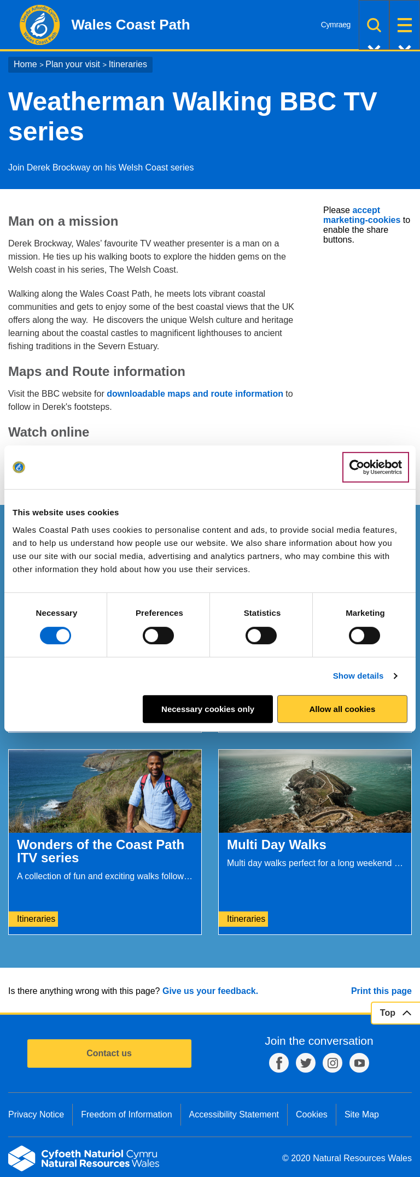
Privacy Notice (36, 1114)
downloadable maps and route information (195, 393)
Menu (404, 25)
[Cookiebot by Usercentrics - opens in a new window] (375, 467)
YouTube (359, 1063)
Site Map (362, 1114)
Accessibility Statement (234, 1114)
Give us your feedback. (210, 991)
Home (25, 64)
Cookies (312, 1114)
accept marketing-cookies (361, 215)
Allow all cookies (342, 709)
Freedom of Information (126, 1114)
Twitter (306, 1063)
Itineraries (128, 64)
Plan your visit (72, 64)
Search (374, 25)
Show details (358, 675)
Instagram (332, 1063)
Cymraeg (336, 24)
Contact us (109, 1053)
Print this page (381, 991)
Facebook (279, 1063)
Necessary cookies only (207, 709)
